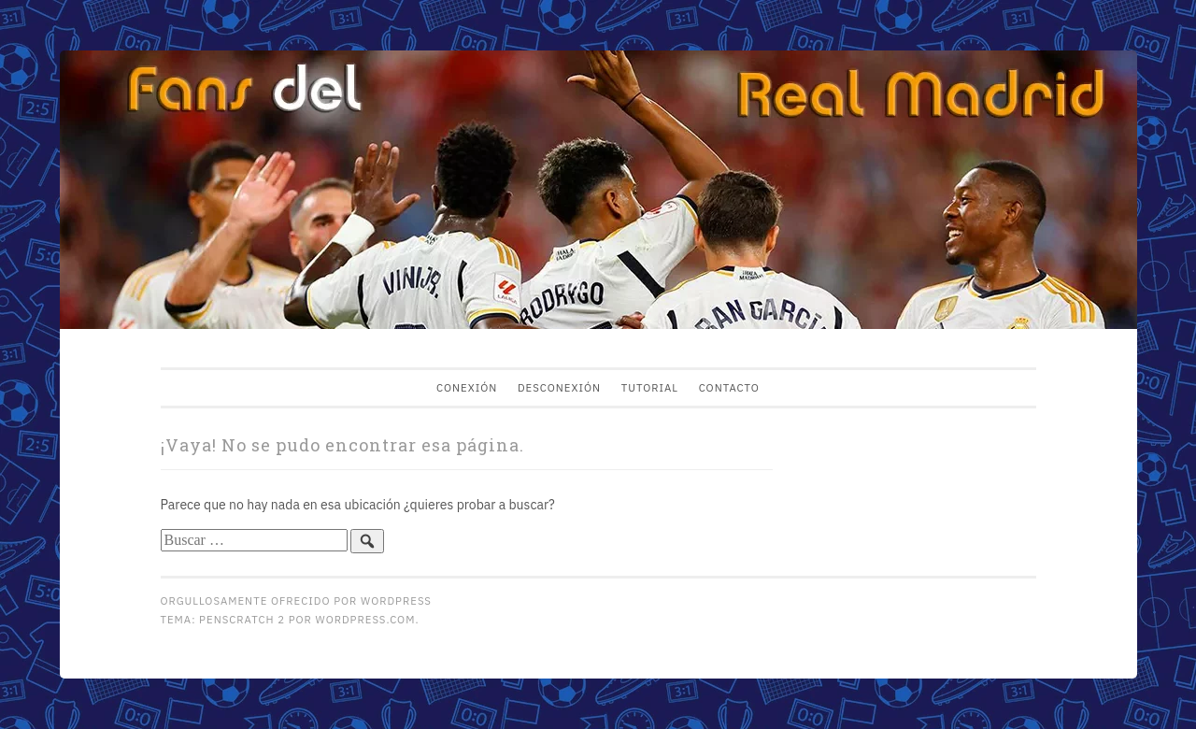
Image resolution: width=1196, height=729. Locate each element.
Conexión (466, 387)
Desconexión (559, 387)
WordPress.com (366, 619)
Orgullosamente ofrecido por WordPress (296, 600)
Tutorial (649, 387)
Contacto (729, 387)
